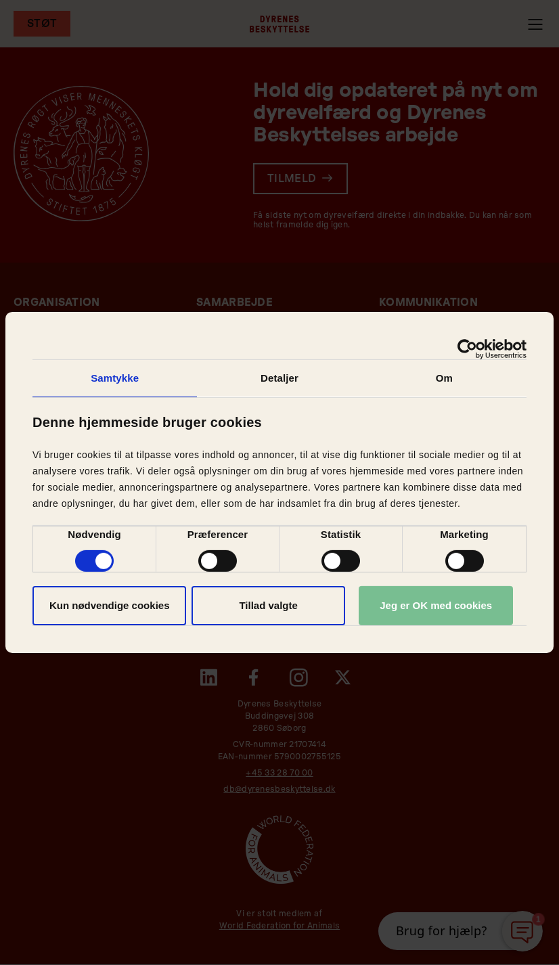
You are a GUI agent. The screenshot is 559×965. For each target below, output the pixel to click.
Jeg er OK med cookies (436, 605)
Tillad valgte (268, 605)
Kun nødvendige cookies (109, 605)
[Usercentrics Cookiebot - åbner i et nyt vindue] (467, 349)
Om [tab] (444, 378)
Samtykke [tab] (115, 378)
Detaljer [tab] (279, 378)
